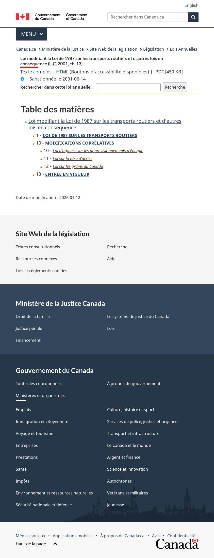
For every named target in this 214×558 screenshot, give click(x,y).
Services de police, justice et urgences (143, 421)
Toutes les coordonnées (39, 383)
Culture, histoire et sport (130, 409)
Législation (153, 49)
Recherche (117, 247)
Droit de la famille (33, 316)
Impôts (22, 481)
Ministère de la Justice (63, 49)
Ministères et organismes (40, 395)
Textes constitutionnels (38, 247)
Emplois (23, 409)
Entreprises (27, 445)
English (192, 5)
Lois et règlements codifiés (41, 270)
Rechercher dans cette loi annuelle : (57, 87)
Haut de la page (36, 544)
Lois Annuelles (183, 49)
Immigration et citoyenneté (42, 421)
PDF (159, 72)
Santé (21, 469)
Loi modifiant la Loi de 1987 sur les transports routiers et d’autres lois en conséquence (105, 124)
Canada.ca (26, 49)
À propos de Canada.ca (122, 536)
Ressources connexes (36, 259)
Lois (111, 328)
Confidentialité (181, 536)
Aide (111, 259)
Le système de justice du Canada (138, 316)
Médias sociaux (30, 536)
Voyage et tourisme (34, 433)
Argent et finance (123, 457)
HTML (62, 72)
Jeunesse (115, 505)
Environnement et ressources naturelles (54, 493)
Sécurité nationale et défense (44, 505)
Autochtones (119, 481)
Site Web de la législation (113, 49)
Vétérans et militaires (127, 493)
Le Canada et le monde (129, 445)
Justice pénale (29, 328)
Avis (156, 536)
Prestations (27, 457)
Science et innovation (127, 469)
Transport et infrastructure (133, 433)
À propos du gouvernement (133, 383)
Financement (28, 340)
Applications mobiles (73, 536)
